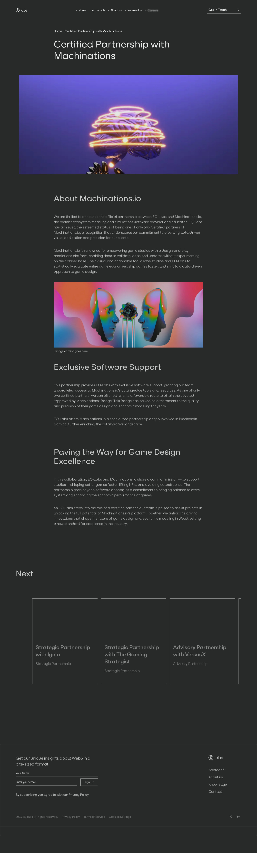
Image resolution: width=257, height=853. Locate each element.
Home (58, 33)
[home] (22, 10)
